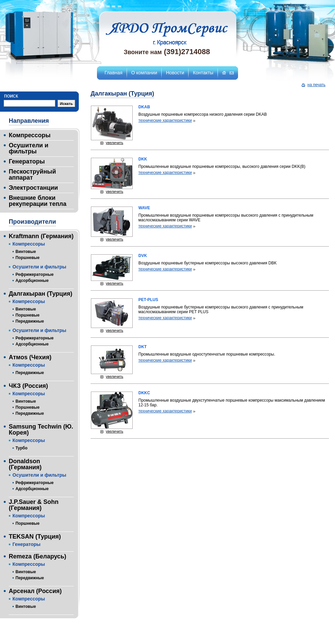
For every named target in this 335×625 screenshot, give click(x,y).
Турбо (21, 448)
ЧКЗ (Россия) (28, 385)
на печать (316, 84)
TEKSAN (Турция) (35, 536)
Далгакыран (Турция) (40, 293)
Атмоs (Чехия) (30, 357)
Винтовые (25, 251)
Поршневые (27, 257)
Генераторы (27, 161)
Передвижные (29, 321)
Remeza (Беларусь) (37, 556)
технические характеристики (165, 120)
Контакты (203, 72)
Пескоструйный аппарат (32, 174)
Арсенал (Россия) (35, 591)
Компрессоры (30, 135)
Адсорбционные (31, 280)
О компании (144, 72)
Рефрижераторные (34, 274)
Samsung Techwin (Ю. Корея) (41, 429)
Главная (113, 72)
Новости (175, 72)
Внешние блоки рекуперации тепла (37, 200)
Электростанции (33, 187)
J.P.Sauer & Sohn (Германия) (34, 505)
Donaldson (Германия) (25, 464)
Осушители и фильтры (28, 148)
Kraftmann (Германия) (41, 236)
